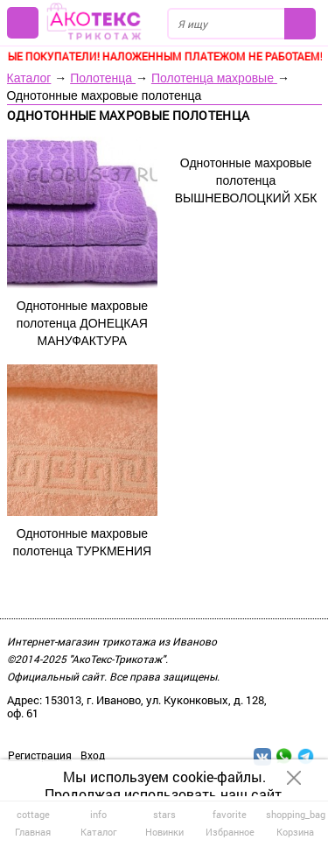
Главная (33, 822)
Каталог (29, 78)
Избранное (229, 822)
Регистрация (40, 755)
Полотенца (103, 78)
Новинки (164, 822)
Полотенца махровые (214, 78)
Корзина (295, 822)
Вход (92, 755)
